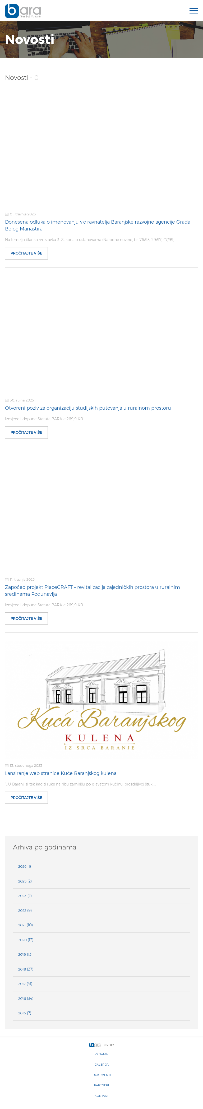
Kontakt (102, 1096)
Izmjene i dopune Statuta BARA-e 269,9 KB (44, 419)
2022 (22, 910)
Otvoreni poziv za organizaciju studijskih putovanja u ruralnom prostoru (88, 408)
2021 (22, 925)
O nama (101, 1054)
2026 (22, 866)
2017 (22, 984)
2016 (22, 998)
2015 (22, 1013)
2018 (22, 969)
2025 (22, 881)
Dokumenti (102, 1075)
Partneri (101, 1085)
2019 (22, 954)
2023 (22, 896)
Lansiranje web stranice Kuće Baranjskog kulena (61, 773)
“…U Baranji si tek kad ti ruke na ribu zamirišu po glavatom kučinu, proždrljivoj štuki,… (80, 784)
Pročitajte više (26, 253)
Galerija (102, 1064)
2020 (22, 940)
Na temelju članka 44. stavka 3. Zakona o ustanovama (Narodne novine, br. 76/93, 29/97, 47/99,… (90, 239)
